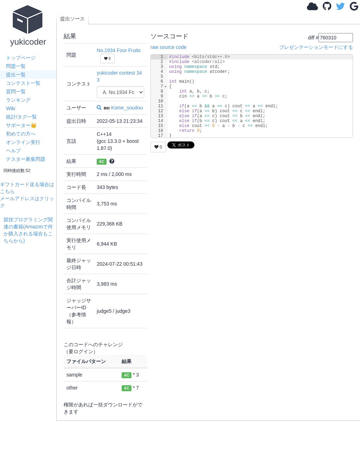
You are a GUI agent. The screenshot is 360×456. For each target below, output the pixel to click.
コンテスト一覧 (23, 83)
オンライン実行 (23, 142)
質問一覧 (16, 91)
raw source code (168, 47)
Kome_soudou (123, 107)
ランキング (18, 100)
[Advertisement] (30, 349)
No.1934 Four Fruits (119, 50)
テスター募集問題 (25, 159)
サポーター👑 (21, 125)
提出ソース (72, 18)
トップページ (21, 58)
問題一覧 (16, 66)
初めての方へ (21, 134)
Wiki (10, 108)
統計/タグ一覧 (21, 117)
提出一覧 (16, 74)
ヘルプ (13, 150)
